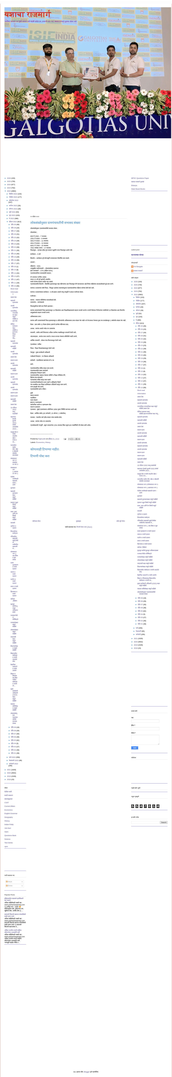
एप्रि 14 (13, 273)
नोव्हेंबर (138, 301)
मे (136, 320)
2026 (9, 178)
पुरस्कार (13, 488)
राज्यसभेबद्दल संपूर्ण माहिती (14, 624)
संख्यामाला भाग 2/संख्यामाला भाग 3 (14, 461)
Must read (14, 289)
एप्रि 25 (140, 339)
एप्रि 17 (13, 263)
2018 (9, 779)
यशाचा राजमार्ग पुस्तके (137, 182)
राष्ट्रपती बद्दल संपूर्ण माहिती (13, 640)
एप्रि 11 (13, 283)
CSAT (6, 803)
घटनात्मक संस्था (137, 255)
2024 (9, 184)
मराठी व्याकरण (8, 795)
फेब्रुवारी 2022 (14, 760)
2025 (9, 181)
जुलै (137, 313)
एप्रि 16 (13, 267)
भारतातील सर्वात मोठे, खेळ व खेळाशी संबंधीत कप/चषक (14, 450)
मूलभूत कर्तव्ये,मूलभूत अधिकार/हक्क (14, 608)
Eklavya (134, 185)
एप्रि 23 (13, 244)
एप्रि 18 (13, 260)
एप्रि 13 (13, 276)
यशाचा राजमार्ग (27, 14)
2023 (9, 188)
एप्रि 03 (13, 747)
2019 (9, 776)
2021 (9, 770)
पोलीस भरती (8, 792)
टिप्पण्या (9, 886)
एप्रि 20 (13, 254)
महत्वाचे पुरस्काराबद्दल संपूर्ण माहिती (14, 495)
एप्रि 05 (13, 740)
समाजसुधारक (8, 799)
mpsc (6, 832)
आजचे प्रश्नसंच (14, 307)
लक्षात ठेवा (14, 297)
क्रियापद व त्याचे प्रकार (14, 594)
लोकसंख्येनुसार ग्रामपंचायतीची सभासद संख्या (14, 718)
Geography (8, 817)
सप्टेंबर (138, 307)
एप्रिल (138, 323)
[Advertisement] (81, 156)
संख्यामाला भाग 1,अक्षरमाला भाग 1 (14, 471)
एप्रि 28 (140, 329)
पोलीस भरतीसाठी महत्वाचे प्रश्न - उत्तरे (14, 481)
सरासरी (13, 523)
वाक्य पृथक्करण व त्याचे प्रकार (14, 566)
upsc (6, 846)
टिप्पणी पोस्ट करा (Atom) (84, 527)
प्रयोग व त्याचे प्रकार (13, 581)
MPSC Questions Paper (140, 178)
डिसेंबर (138, 297)
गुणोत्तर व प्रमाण (13, 527)
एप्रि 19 (13, 257)
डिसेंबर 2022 (13, 194)
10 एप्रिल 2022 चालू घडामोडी (14, 411)
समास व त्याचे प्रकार (13, 574)
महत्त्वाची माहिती (13, 347)
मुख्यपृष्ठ (78, 521)
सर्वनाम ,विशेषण (14, 600)
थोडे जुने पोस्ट (120, 521)
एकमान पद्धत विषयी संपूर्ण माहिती (14, 505)
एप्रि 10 (13, 286)
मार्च (137, 628)
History (47, 442)
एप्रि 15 (13, 270)
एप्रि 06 (13, 737)
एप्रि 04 (13, 743)
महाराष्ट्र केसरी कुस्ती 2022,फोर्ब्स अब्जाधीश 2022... (14, 423)
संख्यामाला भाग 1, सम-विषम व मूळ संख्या (14, 556)
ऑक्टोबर (138, 304)
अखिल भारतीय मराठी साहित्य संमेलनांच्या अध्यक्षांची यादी (12, 931)
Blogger (87, 1072)
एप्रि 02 (13, 750)
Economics (40, 442)
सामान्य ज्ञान (14, 360)
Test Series (8, 843)
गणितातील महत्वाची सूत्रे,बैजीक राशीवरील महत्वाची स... (146, 522)
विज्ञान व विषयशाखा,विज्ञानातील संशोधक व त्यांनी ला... (146, 579)
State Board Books (138, 189)
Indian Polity (9, 824)
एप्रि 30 (140, 326)
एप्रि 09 (13, 727)
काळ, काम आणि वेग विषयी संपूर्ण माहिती (14, 516)
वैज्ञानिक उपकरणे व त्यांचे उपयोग (146, 575)
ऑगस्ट (138, 310)
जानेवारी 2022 (13, 764)
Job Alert (7, 828)
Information (141, 393)
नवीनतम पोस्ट (36, 521)
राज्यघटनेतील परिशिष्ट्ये (144, 554)
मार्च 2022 (12, 757)
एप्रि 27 (140, 332)
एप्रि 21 (13, 250)
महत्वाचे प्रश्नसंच (14, 302)
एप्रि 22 (13, 247)
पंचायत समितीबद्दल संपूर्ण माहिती (14, 707)
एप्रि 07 (13, 734)
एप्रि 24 (140, 342)
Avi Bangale (138, 267)
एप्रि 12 (13, 279)
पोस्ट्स (9, 882)
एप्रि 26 (140, 336)
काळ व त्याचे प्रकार (14, 587)
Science (7, 839)
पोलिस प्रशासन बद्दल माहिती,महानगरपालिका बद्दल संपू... (14, 331)
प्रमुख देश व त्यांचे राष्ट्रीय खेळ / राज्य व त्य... (14, 437)
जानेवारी (138, 634)
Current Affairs (9, 806)
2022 (9, 191)
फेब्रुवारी (139, 631)
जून (137, 317)
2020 (9, 773)
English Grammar (10, 813)
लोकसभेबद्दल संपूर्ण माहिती (14, 632)
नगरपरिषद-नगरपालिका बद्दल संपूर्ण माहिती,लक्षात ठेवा (14, 316)
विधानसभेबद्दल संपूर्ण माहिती (14, 648)
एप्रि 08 (13, 731)
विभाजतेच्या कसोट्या (14, 532)
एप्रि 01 (13, 753)
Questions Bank (10, 835)
